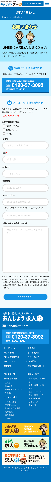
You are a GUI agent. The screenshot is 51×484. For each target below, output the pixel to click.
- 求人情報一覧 (9, 383)
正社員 (8, 392)
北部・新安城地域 (12, 418)
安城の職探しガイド (36, 375)
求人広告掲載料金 (11, 366)
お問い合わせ (10, 130)
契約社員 (9, 396)
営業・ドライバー (36, 401)
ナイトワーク (34, 414)
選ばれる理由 (9, 362)
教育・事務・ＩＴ (36, 404)
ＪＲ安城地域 (10, 411)
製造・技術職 (34, 408)
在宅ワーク (33, 411)
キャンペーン (9, 371)
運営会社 (31, 357)
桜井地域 (9, 421)
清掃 (30, 398)
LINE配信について (35, 371)
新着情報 (7, 375)
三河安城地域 (10, 414)
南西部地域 (9, 424)
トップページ (9, 357)
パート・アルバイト (13, 399)
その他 (7, 134)
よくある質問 (33, 362)
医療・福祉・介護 (36, 394)
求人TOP (5, 17)
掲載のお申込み (11, 126)
